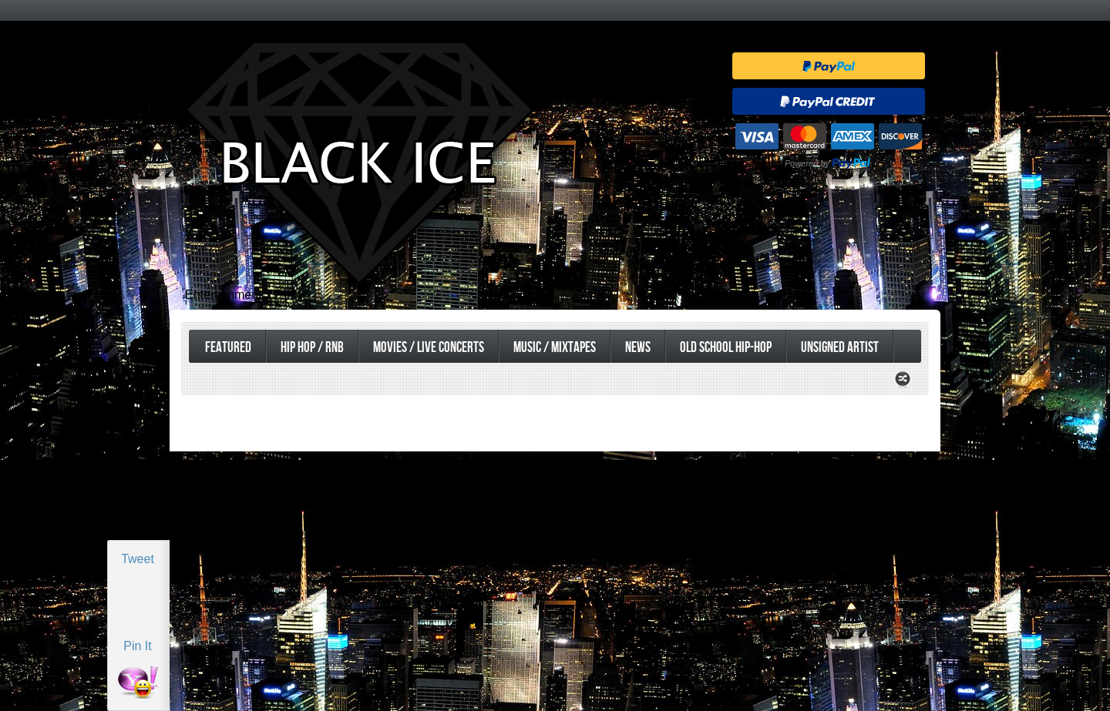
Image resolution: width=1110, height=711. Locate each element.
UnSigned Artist (840, 348)
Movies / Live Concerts (428, 348)
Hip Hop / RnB (312, 348)
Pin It (137, 645)
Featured (228, 348)
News (638, 348)
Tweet (137, 558)
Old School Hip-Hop (726, 348)
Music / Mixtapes (554, 348)
